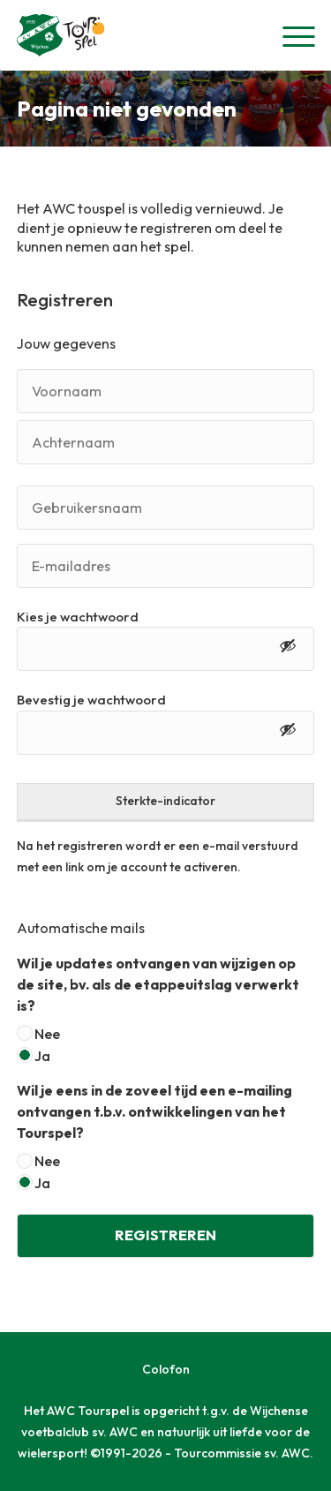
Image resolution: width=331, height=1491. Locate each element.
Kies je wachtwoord (78, 616)
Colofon (166, 1369)
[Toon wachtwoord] (288, 649)
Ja (42, 1056)
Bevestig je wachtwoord (91, 699)
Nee (47, 1034)
